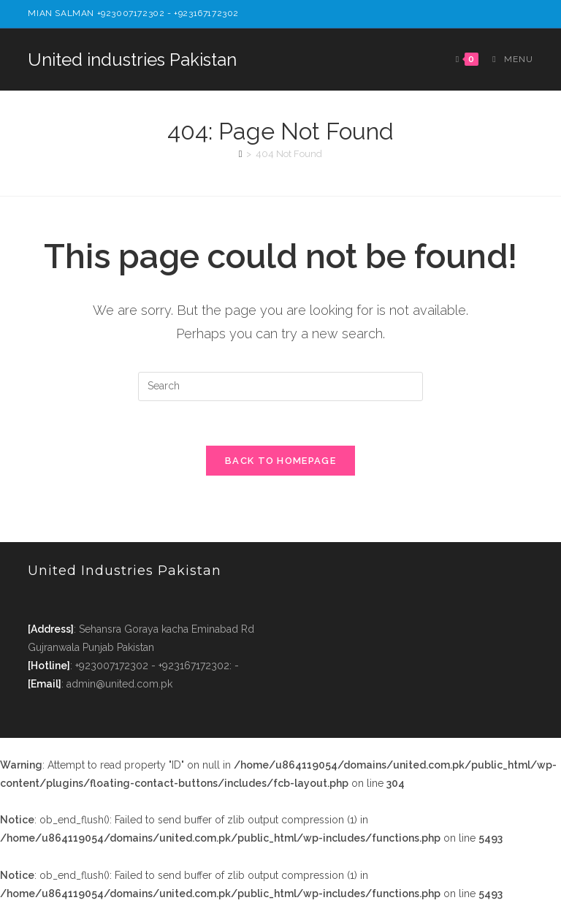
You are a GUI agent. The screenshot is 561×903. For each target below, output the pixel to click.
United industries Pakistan (132, 59)
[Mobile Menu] (507, 59)
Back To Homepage (280, 460)
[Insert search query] (280, 386)
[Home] (241, 153)
